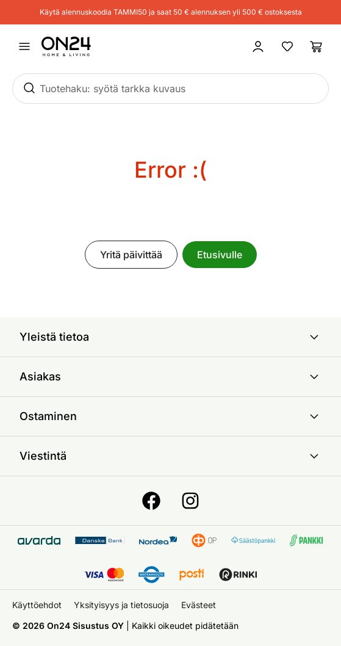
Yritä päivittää (131, 255)
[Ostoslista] (316, 46)
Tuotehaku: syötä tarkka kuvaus (112, 88)
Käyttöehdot (37, 605)
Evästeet (198, 605)
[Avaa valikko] (24, 46)
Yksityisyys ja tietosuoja (121, 605)
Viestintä (170, 456)
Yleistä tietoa (170, 337)
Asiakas (170, 376)
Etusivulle (219, 255)
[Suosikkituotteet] (287, 46)
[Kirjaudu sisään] (258, 46)
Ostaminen (170, 416)
